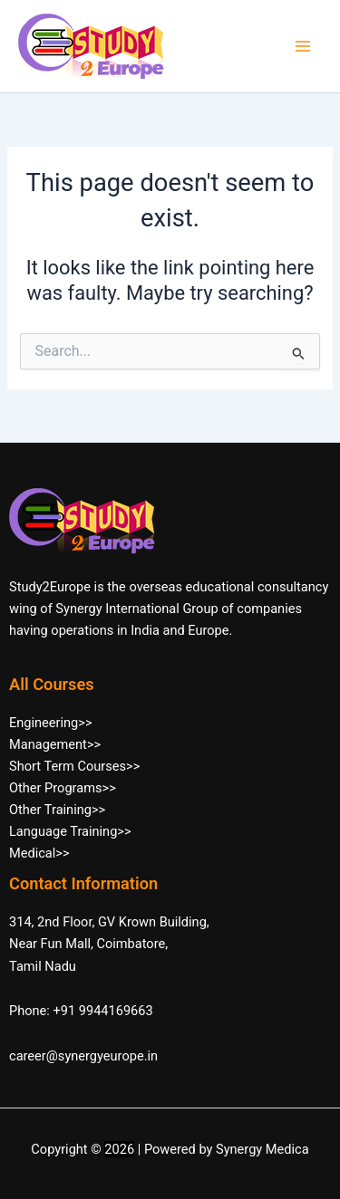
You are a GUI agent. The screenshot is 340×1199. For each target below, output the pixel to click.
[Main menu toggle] (303, 46)
